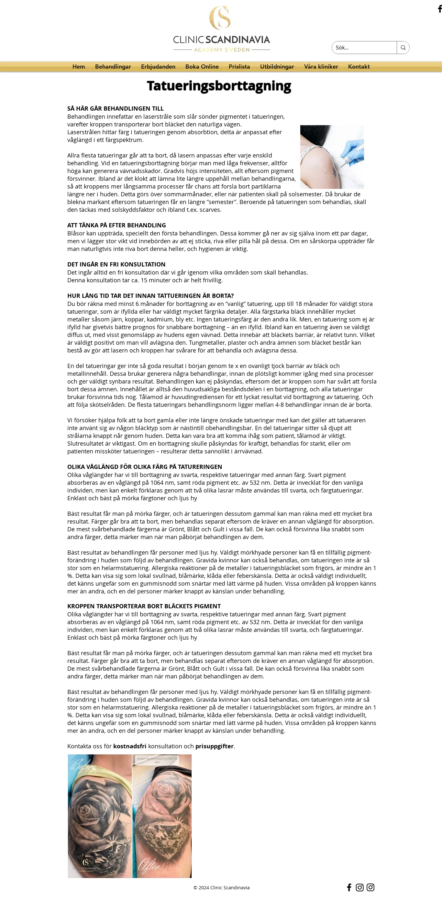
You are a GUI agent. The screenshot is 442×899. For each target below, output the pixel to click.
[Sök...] (359, 47)
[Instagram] (360, 887)
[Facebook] (349, 887)
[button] (277, 66)
